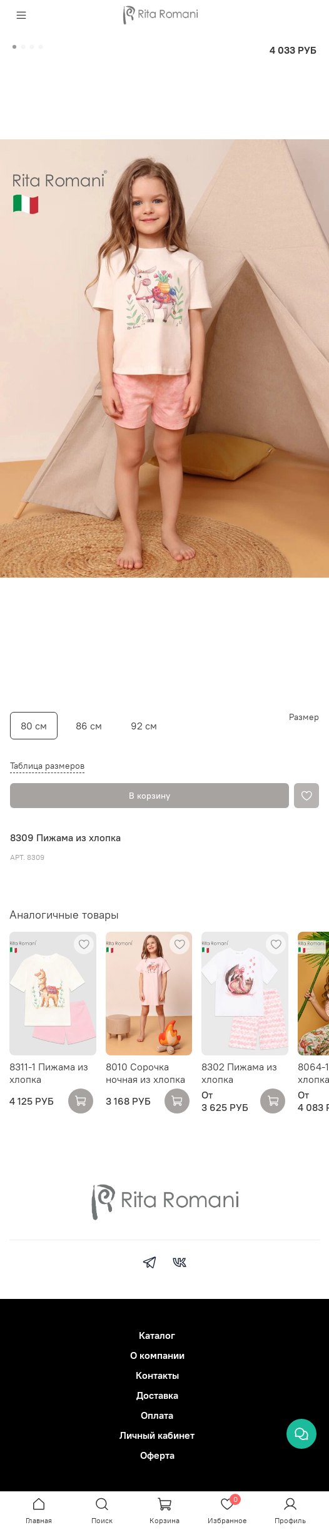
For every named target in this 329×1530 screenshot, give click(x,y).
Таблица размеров (47, 765)
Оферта (157, 1455)
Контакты (157, 1375)
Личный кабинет (157, 1435)
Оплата (157, 1415)
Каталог (157, 1335)
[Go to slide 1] (14, 47)
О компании (157, 1355)
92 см (144, 725)
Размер (304, 717)
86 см (89, 725)
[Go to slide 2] (23, 47)
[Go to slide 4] (41, 47)
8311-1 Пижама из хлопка (48, 1072)
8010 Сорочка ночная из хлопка (145, 1072)
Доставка (157, 1395)
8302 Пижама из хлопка (239, 1072)
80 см (34, 725)
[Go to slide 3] (32, 47)
